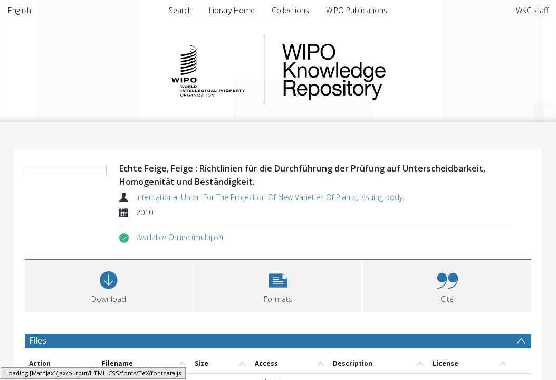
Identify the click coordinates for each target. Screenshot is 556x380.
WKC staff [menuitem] (532, 10)
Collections (290, 10)
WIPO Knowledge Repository (377, 69)
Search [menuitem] (180, 10)
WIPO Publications (356, 10)
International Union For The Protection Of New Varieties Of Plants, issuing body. (270, 197)
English (19, 10)
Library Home (232, 10)
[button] (180, 237)
